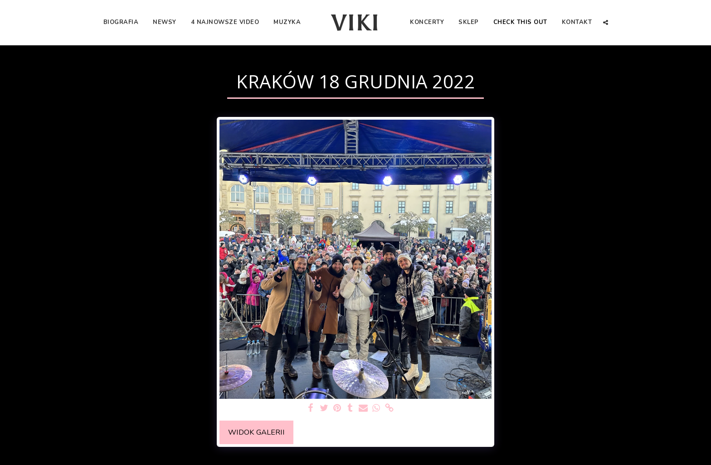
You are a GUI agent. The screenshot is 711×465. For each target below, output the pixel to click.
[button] (605, 22)
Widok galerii (256, 432)
